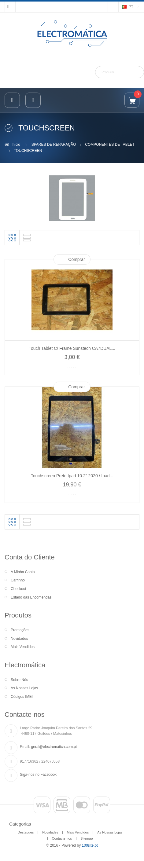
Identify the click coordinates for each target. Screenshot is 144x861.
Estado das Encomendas (31, 597)
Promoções (20, 630)
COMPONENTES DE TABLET (110, 144)
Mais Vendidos (23, 647)
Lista (27, 237)
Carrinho (18, 580)
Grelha (12, 237)
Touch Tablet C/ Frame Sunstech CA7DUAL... (72, 348)
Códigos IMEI (22, 696)
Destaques (26, 832)
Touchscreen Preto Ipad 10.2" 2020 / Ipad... (72, 475)
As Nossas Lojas (24, 688)
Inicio (16, 144)
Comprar (76, 259)
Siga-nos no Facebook (38, 774)
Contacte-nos (62, 838)
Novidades (19, 638)
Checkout (18, 589)
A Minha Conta (23, 572)
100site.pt (90, 845)
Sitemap (86, 838)
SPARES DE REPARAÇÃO (53, 144)
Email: (25, 747)
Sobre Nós (19, 680)
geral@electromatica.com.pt (54, 747)
